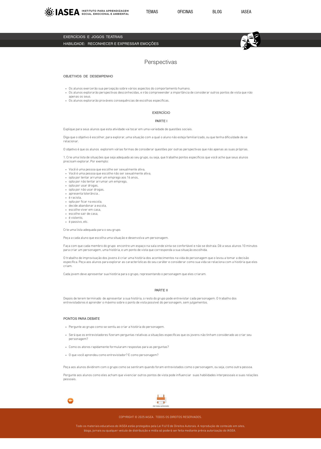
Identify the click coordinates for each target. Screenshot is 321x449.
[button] (152, 11)
